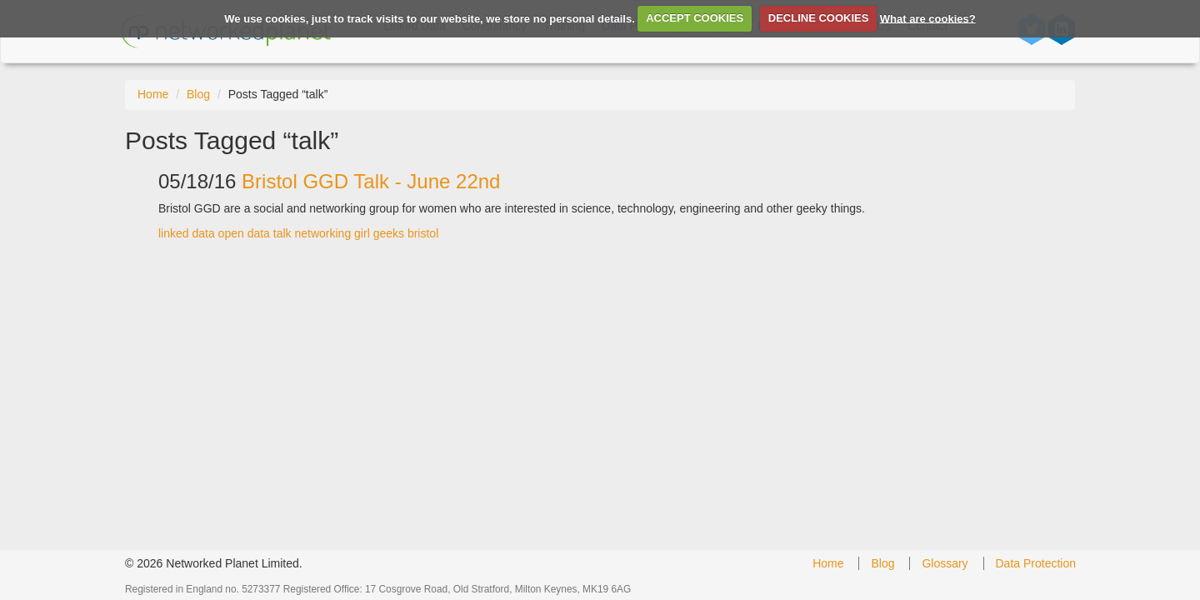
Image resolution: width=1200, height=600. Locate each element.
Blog (198, 94)
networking (322, 233)
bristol (423, 233)
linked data (186, 233)
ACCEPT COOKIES (694, 18)
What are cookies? (928, 18)
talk (282, 233)
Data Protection (1036, 563)
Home (153, 94)
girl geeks (379, 233)
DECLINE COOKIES (818, 18)
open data (244, 233)
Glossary (945, 563)
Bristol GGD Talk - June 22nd (371, 181)
